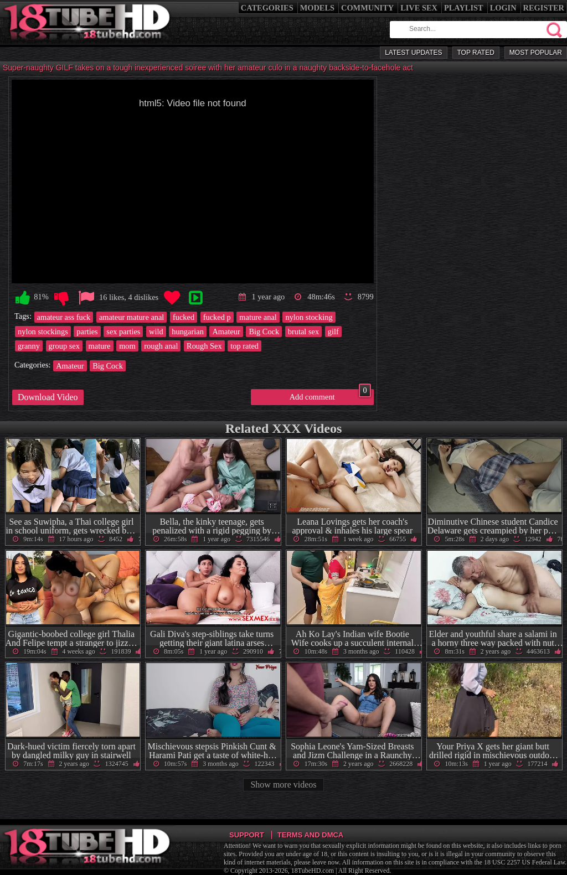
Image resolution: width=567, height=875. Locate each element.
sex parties (123, 331)
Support (246, 835)
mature (100, 345)
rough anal (161, 345)
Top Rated (475, 52)
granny (29, 345)
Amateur (226, 331)
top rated (244, 345)
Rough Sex (204, 345)
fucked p (217, 317)
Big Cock (264, 331)
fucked (183, 317)
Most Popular (535, 52)
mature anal (258, 317)
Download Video (48, 397)
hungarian (188, 331)
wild (156, 331)
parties (86, 331)
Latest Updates (413, 52)
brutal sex (303, 331)
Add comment (330, 395)
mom (127, 345)
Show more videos (283, 784)
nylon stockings (43, 331)
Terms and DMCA (310, 835)
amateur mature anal (131, 317)
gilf (333, 331)
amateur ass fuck (64, 317)
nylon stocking (308, 317)
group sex (64, 345)
